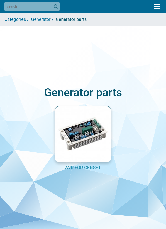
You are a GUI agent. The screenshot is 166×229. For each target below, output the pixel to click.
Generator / (43, 19)
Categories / (17, 19)
